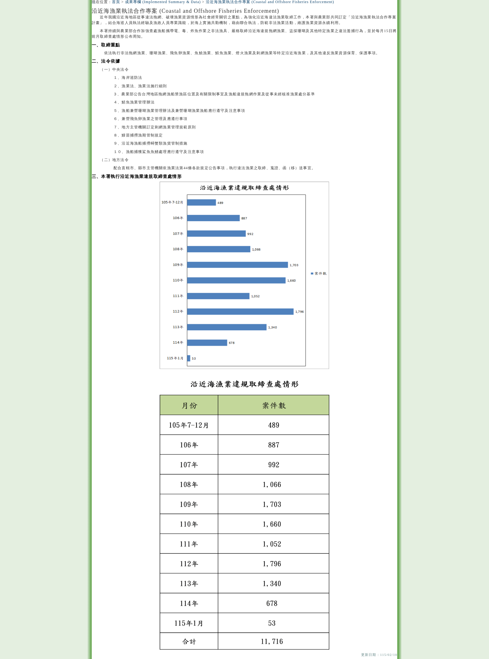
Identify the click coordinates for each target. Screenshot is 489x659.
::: (94, 2)
